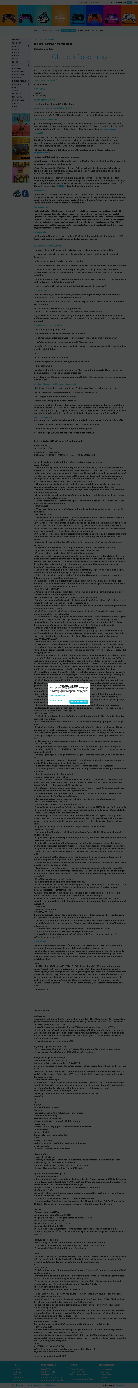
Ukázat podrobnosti (56, 700)
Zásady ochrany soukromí (58, 695)
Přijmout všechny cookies (79, 701)
